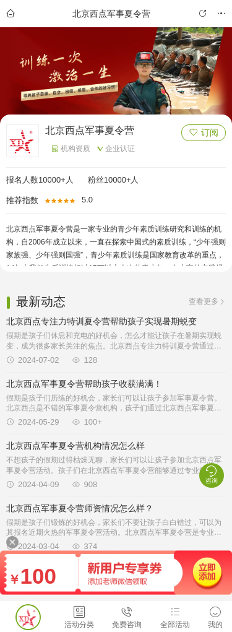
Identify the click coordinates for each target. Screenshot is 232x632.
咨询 (211, 474)
